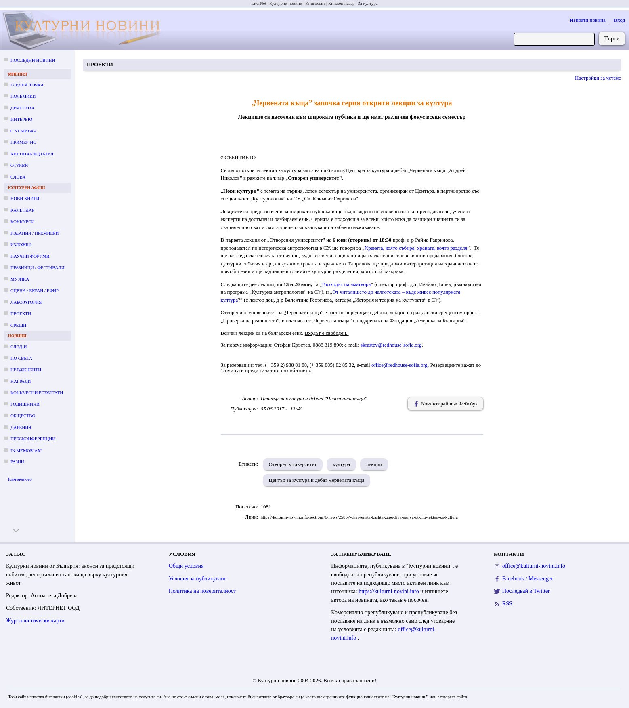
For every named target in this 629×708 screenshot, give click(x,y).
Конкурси (22, 221)
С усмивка (23, 130)
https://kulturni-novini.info (389, 591)
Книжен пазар (341, 3)
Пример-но (23, 142)
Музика (19, 279)
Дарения (20, 427)
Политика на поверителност (202, 591)
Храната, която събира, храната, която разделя (416, 248)
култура (341, 464)
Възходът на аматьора (346, 284)
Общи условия (186, 566)
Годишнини (25, 404)
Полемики (23, 96)
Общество (22, 415)
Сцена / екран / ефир (34, 290)
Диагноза (22, 107)
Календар (22, 210)
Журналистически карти (35, 621)
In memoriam (26, 450)
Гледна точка (27, 84)
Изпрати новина (588, 20)
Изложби (20, 244)
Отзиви (19, 165)
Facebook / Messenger (527, 579)
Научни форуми (30, 256)
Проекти (20, 313)
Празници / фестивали (37, 267)
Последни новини (32, 60)
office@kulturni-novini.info (533, 566)
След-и (18, 346)
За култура (367, 3)
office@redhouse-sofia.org (399, 365)
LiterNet (258, 3)
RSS (507, 604)
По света (21, 358)
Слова (17, 176)
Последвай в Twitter (526, 591)
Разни (17, 461)
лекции (374, 464)
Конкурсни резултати (36, 392)
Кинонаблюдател (31, 153)
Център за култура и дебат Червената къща (317, 480)
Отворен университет (293, 464)
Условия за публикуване (197, 579)
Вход (619, 20)
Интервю (21, 119)
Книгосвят (315, 3)
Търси (612, 38)
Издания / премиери (34, 233)
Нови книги (24, 198)
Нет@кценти (25, 369)
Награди (20, 381)
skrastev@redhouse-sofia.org (391, 345)
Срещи (18, 325)
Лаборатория (26, 302)
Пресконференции (32, 438)
